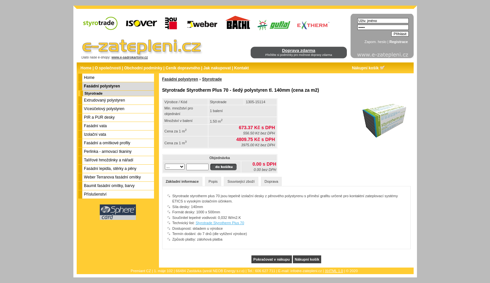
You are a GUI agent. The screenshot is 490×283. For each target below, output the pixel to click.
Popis (213, 181)
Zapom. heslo (376, 42)
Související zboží (241, 181)
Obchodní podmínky (143, 68)
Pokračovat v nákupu (271, 259)
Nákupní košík (365, 68)
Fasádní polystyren (180, 79)
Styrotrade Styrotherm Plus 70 (219, 223)
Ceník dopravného (183, 68)
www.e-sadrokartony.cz (130, 57)
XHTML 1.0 (334, 271)
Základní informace (182, 181)
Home (86, 68)
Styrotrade (94, 93)
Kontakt (241, 68)
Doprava (271, 181)
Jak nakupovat (217, 68)
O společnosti (108, 68)
